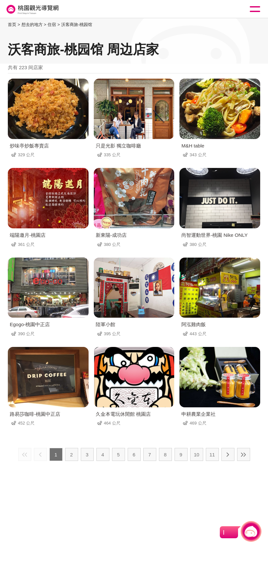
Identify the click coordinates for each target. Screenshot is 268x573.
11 (212, 454)
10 (196, 454)
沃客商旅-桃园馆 (76, 24)
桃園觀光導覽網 (32, 9)
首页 (12, 24)
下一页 (227, 454)
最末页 (243, 454)
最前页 (24, 454)
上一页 (40, 454)
